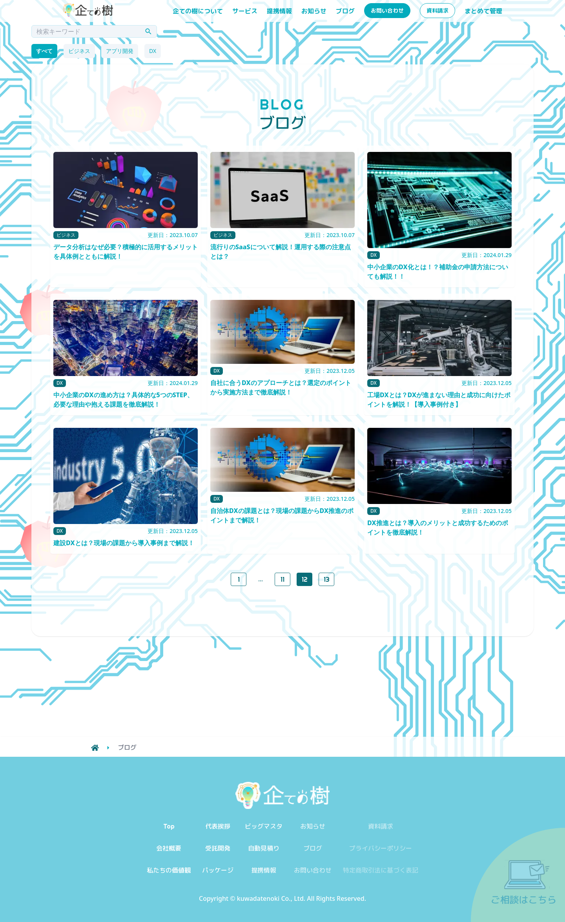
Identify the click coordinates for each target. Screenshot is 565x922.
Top (169, 826)
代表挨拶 (217, 826)
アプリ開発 (119, 51)
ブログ (345, 11)
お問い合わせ (387, 10)
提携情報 (279, 11)
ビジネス (79, 51)
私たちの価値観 (169, 870)
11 (282, 579)
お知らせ (313, 11)
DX (152, 51)
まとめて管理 (483, 11)
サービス (244, 11)
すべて (44, 51)
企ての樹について (198, 11)
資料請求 (437, 10)
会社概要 (168, 848)
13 (327, 579)
